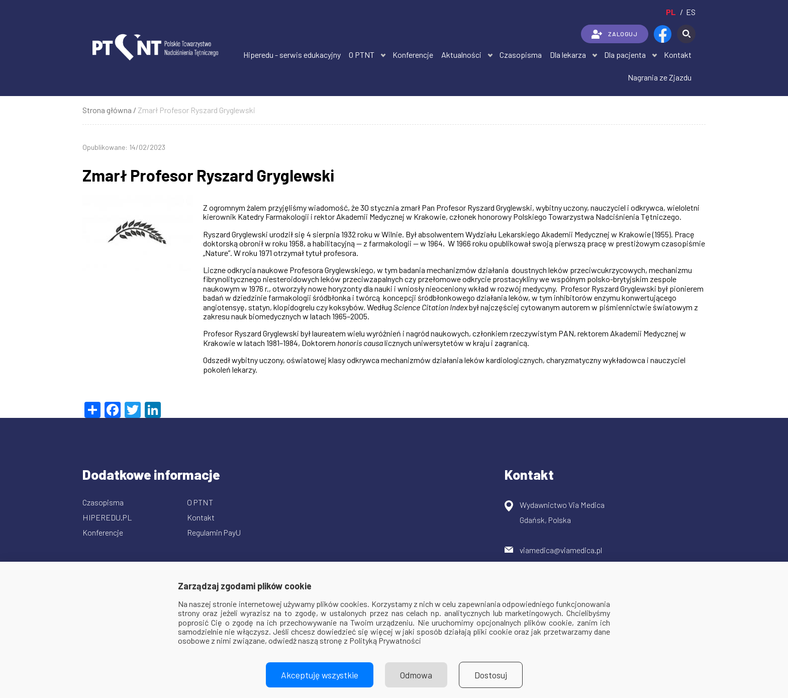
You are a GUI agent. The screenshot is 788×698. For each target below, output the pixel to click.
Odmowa (416, 674)
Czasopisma (521, 54)
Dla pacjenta (625, 54)
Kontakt (678, 54)
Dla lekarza (568, 54)
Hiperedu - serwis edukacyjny (292, 54)
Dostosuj (490, 674)
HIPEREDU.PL (107, 517)
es (691, 12)
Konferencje (412, 54)
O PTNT (361, 54)
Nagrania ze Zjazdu (660, 77)
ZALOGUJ (614, 34)
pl (671, 12)
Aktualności (461, 54)
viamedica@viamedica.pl (561, 550)
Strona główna (107, 110)
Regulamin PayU (214, 532)
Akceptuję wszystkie (319, 674)
